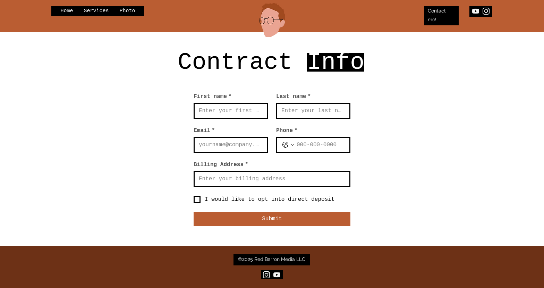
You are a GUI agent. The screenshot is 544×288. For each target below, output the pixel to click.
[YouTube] (475, 11)
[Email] (229, 145)
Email (204, 130)
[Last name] (311, 111)
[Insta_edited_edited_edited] (486, 11)
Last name (293, 96)
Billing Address (221, 164)
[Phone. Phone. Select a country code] (288, 145)
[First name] (229, 111)
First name (213, 96)
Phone (287, 130)
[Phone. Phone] (320, 145)
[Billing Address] (270, 179)
